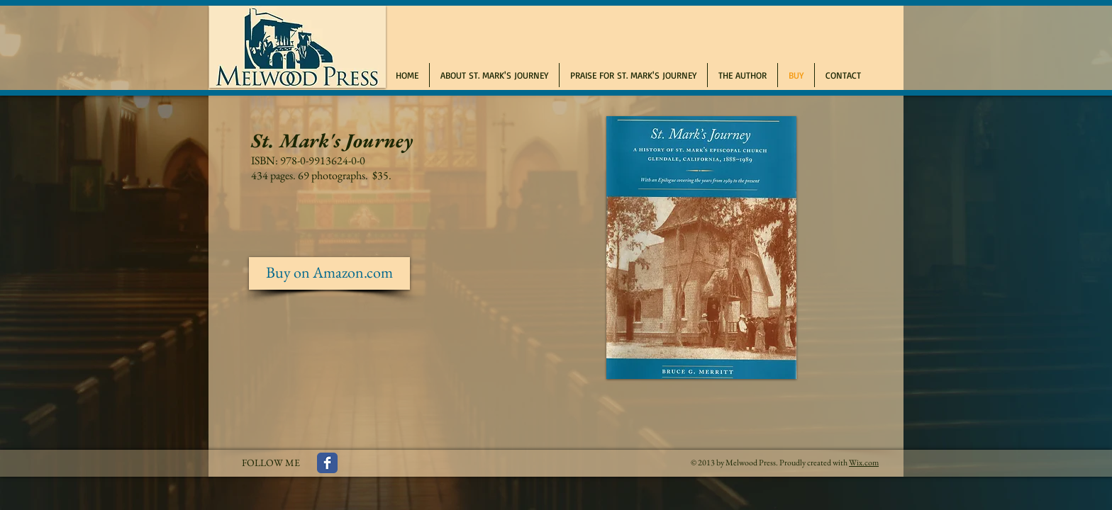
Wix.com (864, 462)
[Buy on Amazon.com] (329, 273)
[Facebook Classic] (327, 463)
